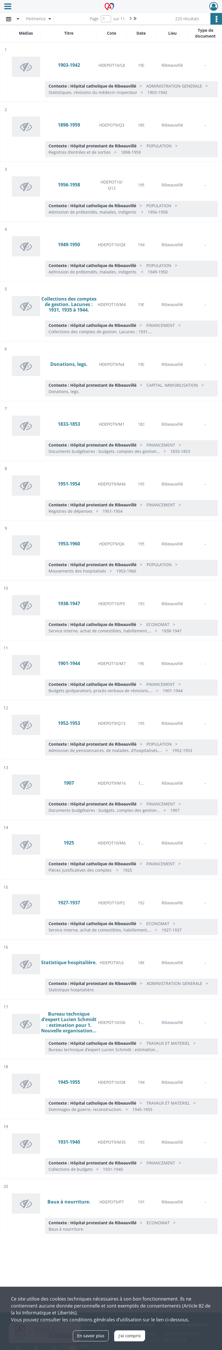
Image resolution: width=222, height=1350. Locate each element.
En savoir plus (90, 1335)
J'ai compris (130, 1335)
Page (94, 18)
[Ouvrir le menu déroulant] (7, 6)
